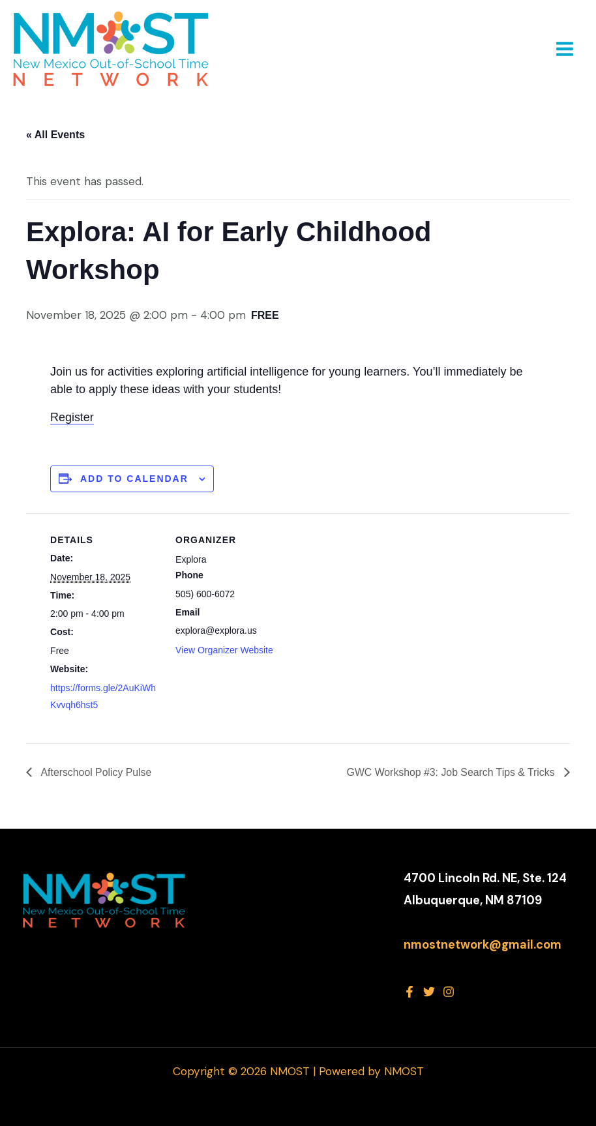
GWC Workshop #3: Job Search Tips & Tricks (451, 771)
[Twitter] (429, 992)
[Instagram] (448, 992)
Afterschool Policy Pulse (95, 771)
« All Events (55, 134)
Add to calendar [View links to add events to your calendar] (134, 478)
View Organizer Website (224, 650)
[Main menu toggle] (564, 49)
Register (72, 417)
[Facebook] (409, 992)
